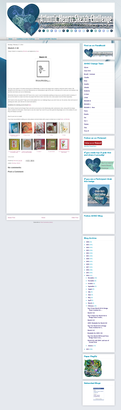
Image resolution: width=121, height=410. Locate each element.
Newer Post (11, 217)
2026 (87, 242)
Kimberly (87, 91)
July (89, 292)
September (91, 286)
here (29, 105)
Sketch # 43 (91, 320)
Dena (85, 81)
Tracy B (86, 131)
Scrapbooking (97, 396)
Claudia (86, 77)
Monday (14, 163)
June (89, 295)
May (89, 297)
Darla (37, 51)
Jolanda (86, 87)
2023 (87, 250)
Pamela (86, 114)
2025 (87, 244)
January (90, 345)
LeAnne (86, 94)
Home (10, 39)
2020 (87, 258)
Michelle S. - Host (89, 107)
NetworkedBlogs (97, 388)
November (91, 281)
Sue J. (86, 121)
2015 (87, 272)
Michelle (25, 51)
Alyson (86, 67)
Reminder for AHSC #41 (95, 333)
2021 (87, 256)
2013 (87, 349)
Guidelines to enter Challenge (26, 39)
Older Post (75, 217)
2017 (87, 267)
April (89, 300)
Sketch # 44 (91, 313)
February (91, 306)
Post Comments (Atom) (47, 222)
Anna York (87, 70)
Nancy (86, 111)
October (90, 283)
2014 (87, 275)
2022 (87, 253)
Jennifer (86, 84)
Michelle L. (87, 104)
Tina (85, 127)
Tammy (86, 124)
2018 (87, 264)
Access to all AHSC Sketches (48, 39)
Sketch (18, 163)
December (91, 278)
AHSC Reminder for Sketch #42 (97, 323)
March (90, 303)
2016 (87, 270)
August (90, 289)
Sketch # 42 (91, 330)
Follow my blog (99, 398)
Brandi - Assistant (89, 74)
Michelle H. (87, 101)
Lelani (86, 97)
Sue (85, 117)
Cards (95, 395)
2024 (87, 247)
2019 (87, 261)
